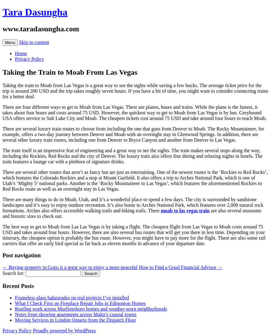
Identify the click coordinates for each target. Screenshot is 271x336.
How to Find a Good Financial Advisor (181, 267)
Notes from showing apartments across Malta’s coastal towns (75, 314)
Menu (10, 42)
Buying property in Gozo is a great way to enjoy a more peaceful (70, 267)
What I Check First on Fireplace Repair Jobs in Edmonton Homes (80, 303)
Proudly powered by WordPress (64, 330)
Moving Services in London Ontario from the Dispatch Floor (75, 320)
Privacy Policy (29, 59)
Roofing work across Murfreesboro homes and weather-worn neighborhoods (91, 309)
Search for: (13, 273)
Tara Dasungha (35, 12)
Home (21, 53)
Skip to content (34, 42)
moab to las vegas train (185, 210)
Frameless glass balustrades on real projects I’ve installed (72, 297)
